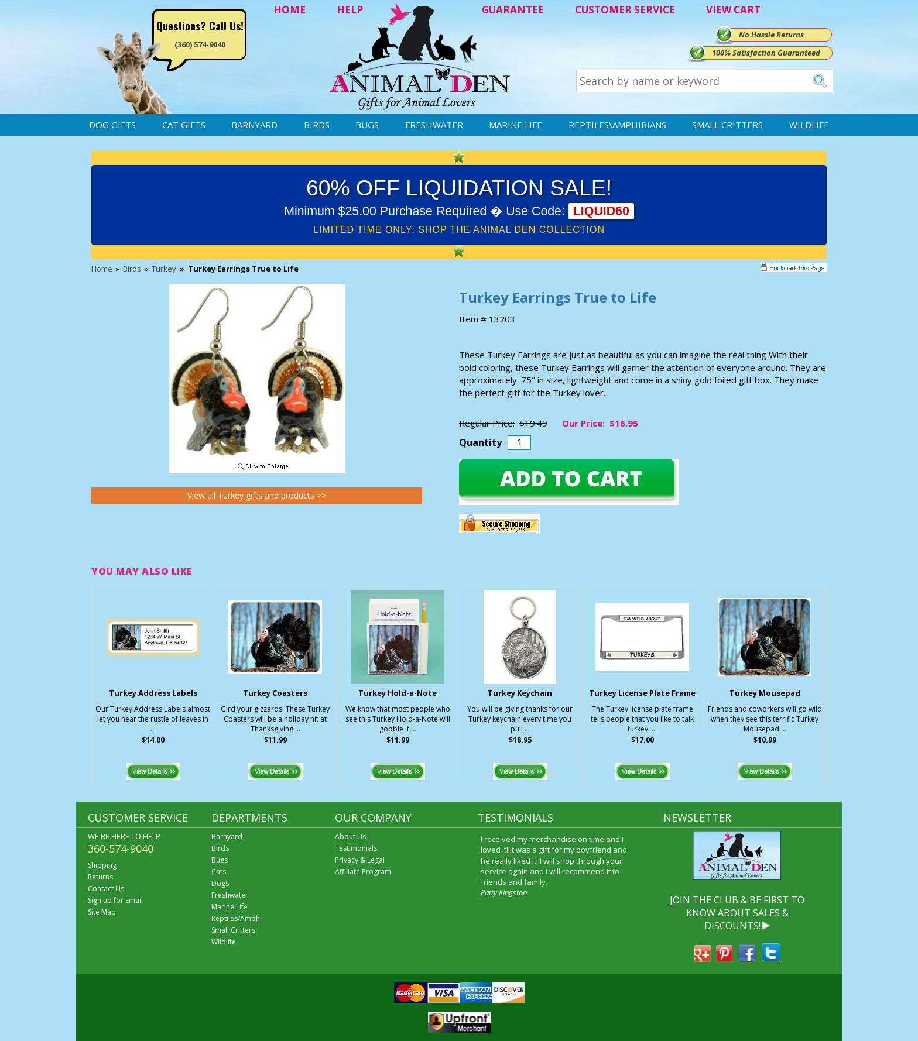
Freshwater (434, 124)
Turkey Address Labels (153, 693)
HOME (289, 9)
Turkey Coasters (275, 693)
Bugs (367, 124)
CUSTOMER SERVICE (625, 9)
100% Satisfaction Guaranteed (766, 52)
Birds (317, 124)
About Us (350, 836)
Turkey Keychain (520, 693)
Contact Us (106, 889)
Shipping (102, 865)
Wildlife (809, 124)
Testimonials (356, 848)
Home (101, 268)
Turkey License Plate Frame (642, 693)
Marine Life (515, 124)
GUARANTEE (513, 9)
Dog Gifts (112, 124)
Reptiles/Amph (235, 918)
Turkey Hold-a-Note (397, 693)
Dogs (220, 883)
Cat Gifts (183, 124)
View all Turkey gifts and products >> (256, 495)
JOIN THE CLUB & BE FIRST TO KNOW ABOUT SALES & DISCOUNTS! (737, 913)
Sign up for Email (115, 900)
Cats (218, 872)
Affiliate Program (363, 872)
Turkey (164, 268)
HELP (350, 9)
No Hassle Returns (771, 34)
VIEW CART (733, 9)
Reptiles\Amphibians (617, 124)
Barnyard (254, 124)
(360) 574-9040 (199, 44)
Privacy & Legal (360, 860)
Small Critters (727, 124)
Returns (100, 877)
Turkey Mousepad (764, 693)
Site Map (102, 912)
